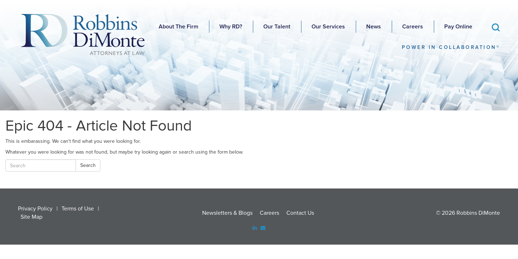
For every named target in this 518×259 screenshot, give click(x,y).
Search (88, 165)
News (373, 26)
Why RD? (230, 26)
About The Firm (178, 26)
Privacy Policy (35, 208)
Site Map (31, 217)
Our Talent (276, 26)
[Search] (40, 165)
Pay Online (458, 26)
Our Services (328, 26)
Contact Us (300, 213)
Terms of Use (78, 208)
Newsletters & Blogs (227, 213)
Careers (412, 26)
